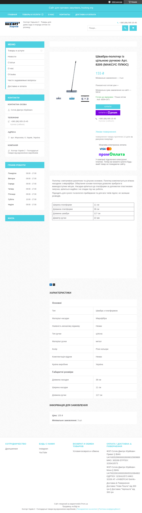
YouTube (43, 452)
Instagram (43, 449)
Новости (12, 56)
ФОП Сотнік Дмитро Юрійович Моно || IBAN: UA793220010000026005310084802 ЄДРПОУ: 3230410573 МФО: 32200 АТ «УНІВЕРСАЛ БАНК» (123, 473)
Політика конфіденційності (109, 509)
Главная (12, 14)
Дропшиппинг (11, 449)
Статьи (11, 62)
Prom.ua (84, 504)
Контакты (65, 14)
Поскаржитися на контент (87, 509)
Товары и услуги (31, 14)
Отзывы (12, 74)
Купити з (108, 112)
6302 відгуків (117, 2)
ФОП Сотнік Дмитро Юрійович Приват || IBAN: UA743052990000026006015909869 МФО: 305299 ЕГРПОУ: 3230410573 (123, 457)
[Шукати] (125, 28)
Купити (107, 107)
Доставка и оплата (85, 14)
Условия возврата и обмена (86, 451)
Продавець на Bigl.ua (71, 506)
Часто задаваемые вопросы (22, 80)
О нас (51, 14)
